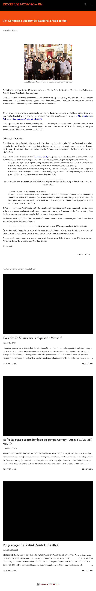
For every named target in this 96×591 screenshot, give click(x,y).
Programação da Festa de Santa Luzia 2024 (30, 545)
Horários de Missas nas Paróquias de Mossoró (32, 338)
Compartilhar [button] (83, 254)
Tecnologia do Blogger (48, 584)
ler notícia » (87, 364)
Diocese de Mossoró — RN (22, 4)
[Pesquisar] (85, 4)
